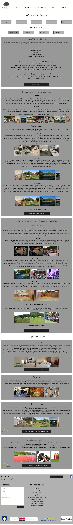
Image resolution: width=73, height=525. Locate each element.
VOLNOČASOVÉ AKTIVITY (56, 76)
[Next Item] (67, 119)
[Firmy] (6, 22)
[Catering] (28, 32)
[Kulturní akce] (51, 22)
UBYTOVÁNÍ (33, 76)
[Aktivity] (58, 32)
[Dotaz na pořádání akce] (36, 330)
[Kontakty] (56, 476)
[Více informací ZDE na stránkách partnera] (36, 431)
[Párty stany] (44, 32)
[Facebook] (71, 476)
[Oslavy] (36, 22)
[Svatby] (21, 22)
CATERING (41, 76)
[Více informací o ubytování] (36, 369)
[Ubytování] (13, 32)
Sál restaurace (25, 63)
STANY (46, 76)
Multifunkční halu (19, 65)
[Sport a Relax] (66, 22)
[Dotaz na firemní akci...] (36, 84)
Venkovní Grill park (16, 67)
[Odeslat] (20, 507)
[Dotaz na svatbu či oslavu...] (37, 213)
